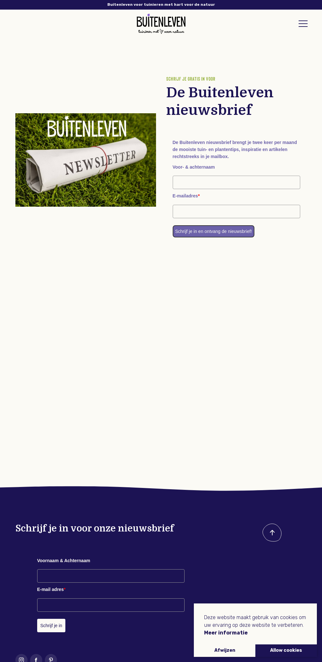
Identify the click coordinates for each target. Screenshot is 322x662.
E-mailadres (186, 195)
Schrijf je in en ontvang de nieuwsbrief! (213, 231)
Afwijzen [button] (224, 650)
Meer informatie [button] (226, 633)
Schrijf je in (51, 625)
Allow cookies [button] (286, 650)
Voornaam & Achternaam (63, 560)
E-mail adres (51, 589)
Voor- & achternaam (194, 167)
